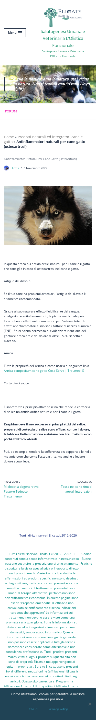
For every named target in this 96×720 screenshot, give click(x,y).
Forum (11, 111)
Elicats (14, 168)
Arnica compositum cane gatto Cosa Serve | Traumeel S (44, 370)
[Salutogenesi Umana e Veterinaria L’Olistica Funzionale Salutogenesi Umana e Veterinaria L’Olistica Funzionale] (63, 33)
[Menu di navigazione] (15, 32)
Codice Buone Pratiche (86, 559)
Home (9, 136)
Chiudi (33, 709)
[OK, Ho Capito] (89, 703)
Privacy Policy (58, 709)
